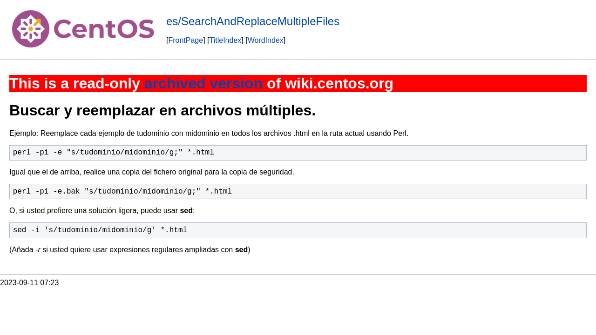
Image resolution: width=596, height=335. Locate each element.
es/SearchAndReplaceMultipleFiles (252, 21)
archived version (203, 83)
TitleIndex (226, 40)
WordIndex (266, 40)
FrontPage (185, 40)
